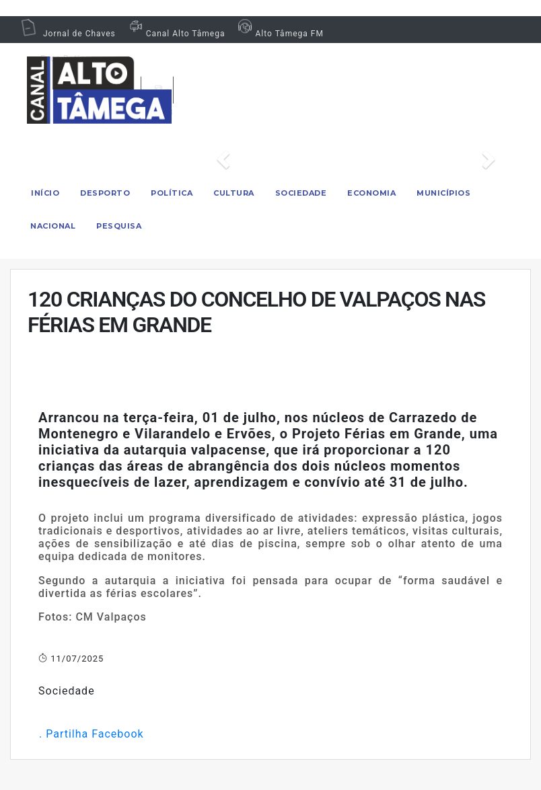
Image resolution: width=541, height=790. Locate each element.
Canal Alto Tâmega (175, 33)
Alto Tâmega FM (279, 33)
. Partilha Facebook (91, 733)
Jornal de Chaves (68, 33)
